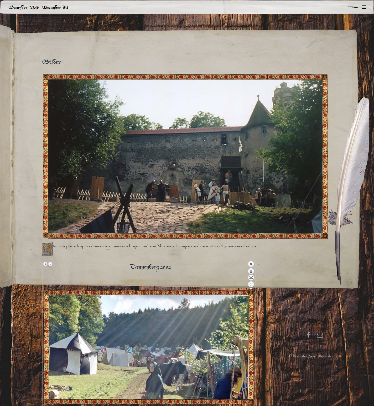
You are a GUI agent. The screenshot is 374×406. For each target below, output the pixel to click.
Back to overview (251, 275)
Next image (50, 264)
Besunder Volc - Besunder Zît (38, 7)
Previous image (45, 264)
